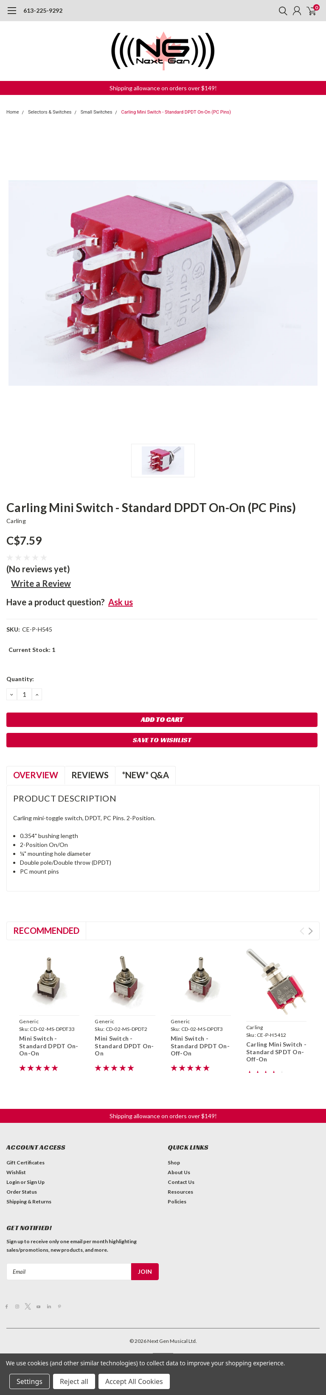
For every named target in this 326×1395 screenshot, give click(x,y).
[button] (163, 88)
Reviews (90, 775)
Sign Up (36, 1182)
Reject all (74, 1381)
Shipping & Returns (28, 1201)
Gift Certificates (25, 1162)
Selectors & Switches (50, 112)
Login (13, 1182)
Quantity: (20, 678)
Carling (16, 520)
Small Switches (96, 112)
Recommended (46, 930)
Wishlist (16, 1172)
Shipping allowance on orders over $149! (163, 88)
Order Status (21, 1192)
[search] (281, 10)
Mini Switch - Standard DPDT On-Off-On (200, 1046)
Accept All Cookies (134, 1381)
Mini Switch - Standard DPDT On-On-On (48, 1046)
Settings (29, 1381)
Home (12, 112)
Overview (35, 775)
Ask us (120, 602)
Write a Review (41, 583)
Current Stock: (31, 649)
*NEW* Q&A (145, 775)
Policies (177, 1201)
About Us (179, 1172)
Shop (174, 1162)
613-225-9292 (42, 10)
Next (310, 931)
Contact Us (181, 1182)
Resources (180, 1192)
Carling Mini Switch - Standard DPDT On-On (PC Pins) (176, 112)
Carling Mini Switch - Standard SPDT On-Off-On (276, 1052)
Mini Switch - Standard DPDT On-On (124, 1046)
